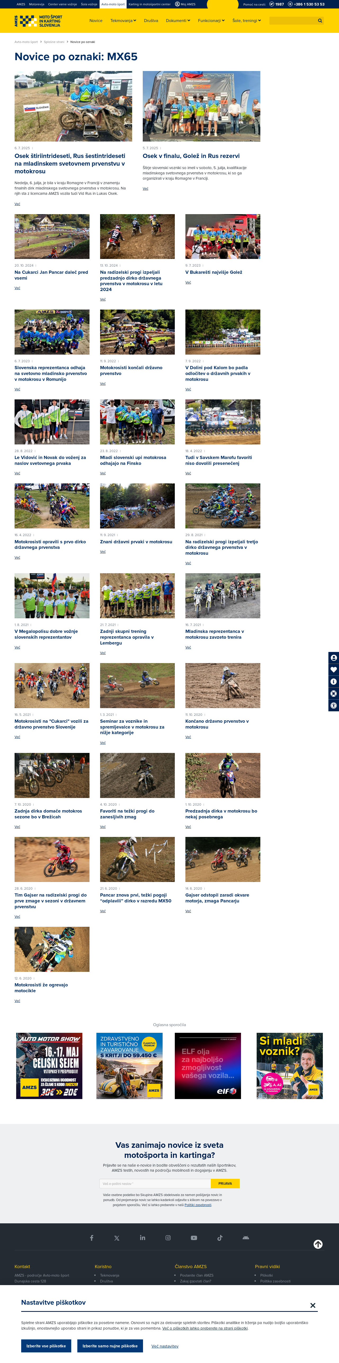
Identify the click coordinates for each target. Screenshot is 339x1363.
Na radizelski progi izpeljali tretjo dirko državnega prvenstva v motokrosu (221, 547)
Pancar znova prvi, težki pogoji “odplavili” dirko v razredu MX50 (135, 898)
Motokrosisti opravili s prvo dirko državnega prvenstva (50, 544)
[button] (320, 20)
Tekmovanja (109, 1275)
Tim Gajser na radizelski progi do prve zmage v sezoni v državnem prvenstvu (51, 901)
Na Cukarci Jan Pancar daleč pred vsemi (51, 275)
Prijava (225, 1183)
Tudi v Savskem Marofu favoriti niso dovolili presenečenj (218, 460)
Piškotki (266, 1275)
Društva (106, 1281)
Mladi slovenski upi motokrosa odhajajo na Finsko (133, 460)
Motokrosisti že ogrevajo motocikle (41, 987)
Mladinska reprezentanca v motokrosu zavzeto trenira (214, 634)
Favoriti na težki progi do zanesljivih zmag (127, 814)
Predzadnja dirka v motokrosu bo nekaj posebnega (221, 814)
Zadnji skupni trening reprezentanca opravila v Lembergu (127, 637)
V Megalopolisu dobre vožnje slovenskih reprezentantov (46, 634)
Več (17, 204)
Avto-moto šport (28, 42)
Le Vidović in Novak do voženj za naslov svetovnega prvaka (50, 460)
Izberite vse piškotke (46, 1346)
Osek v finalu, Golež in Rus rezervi (191, 156)
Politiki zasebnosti (198, 1204)
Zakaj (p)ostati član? (195, 1281)
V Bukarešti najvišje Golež (213, 272)
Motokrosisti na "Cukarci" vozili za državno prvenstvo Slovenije (51, 724)
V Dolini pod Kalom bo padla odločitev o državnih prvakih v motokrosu (217, 373)
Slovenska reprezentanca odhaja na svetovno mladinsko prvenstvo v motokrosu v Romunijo (51, 373)
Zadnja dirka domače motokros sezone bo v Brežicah (48, 814)
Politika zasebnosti (275, 1281)
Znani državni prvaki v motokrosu (136, 541)
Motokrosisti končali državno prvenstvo (131, 370)
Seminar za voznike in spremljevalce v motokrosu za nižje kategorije (132, 727)
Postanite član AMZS (196, 1275)
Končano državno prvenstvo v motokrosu (217, 724)
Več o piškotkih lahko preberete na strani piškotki (205, 1328)
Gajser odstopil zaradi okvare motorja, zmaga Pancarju (217, 898)
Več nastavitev (165, 1346)
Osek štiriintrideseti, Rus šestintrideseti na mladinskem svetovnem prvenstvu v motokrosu (70, 163)
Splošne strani (56, 42)
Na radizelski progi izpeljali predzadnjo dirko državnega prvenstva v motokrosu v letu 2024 (131, 281)
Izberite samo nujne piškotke (110, 1346)
